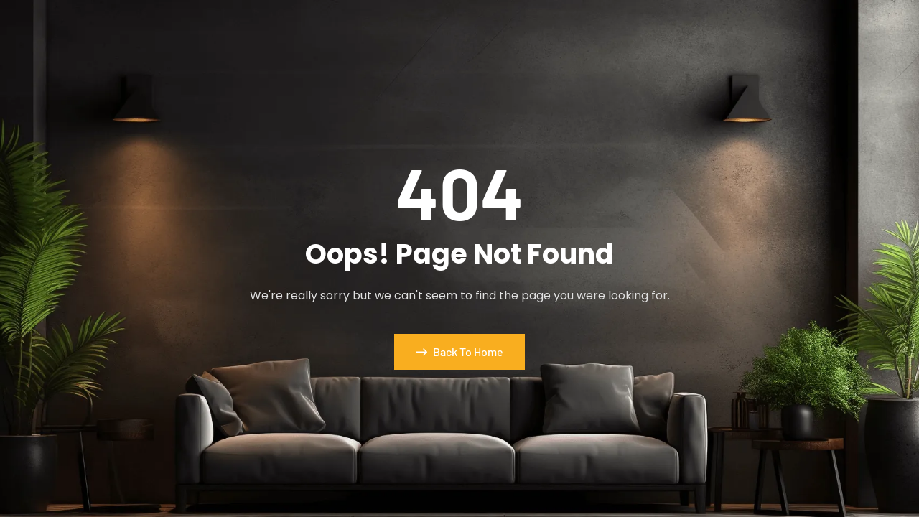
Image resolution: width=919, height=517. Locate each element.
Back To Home (459, 351)
